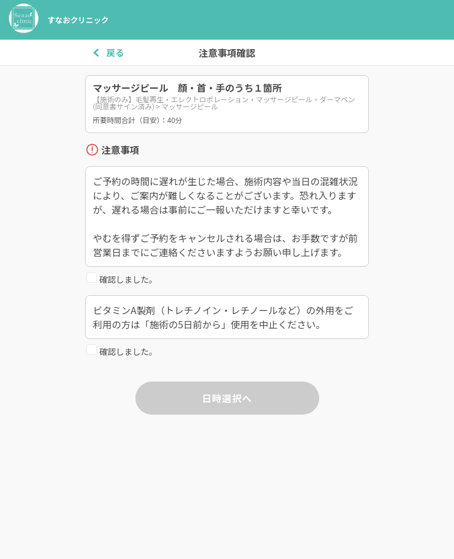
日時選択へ (227, 398)
